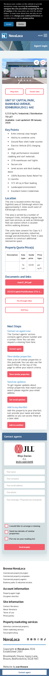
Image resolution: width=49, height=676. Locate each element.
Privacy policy (8, 615)
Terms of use (8, 612)
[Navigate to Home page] (12, 35)
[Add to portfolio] (43, 62)
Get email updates (17, 399)
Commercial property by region (15, 573)
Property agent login (11, 593)
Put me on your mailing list (22, 538)
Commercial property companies (16, 576)
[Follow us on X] (31, 639)
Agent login (40, 46)
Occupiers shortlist (11, 596)
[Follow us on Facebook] (35, 639)
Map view (14, 91)
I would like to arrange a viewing (24, 526)
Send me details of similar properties (21, 532)
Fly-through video (24, 300)
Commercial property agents (15, 579)
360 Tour (24, 310)
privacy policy (28, 18)
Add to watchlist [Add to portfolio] (16, 425)
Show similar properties (19, 374)
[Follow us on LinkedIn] (28, 639)
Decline (21, 24)
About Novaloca (10, 609)
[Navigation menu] (45, 35)
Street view (34, 91)
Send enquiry (24, 547)
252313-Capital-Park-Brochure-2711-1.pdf (25, 291)
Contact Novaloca (10, 606)
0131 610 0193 (24, 462)
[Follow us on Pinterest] (41, 639)
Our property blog (10, 632)
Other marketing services (13, 629)
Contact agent (24, 672)
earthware (22, 666)
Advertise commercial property (15, 626)
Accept (8, 24)
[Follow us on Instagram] (38, 639)
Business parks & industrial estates (17, 582)
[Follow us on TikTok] (45, 639)
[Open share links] (36, 62)
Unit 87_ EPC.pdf (24, 282)
